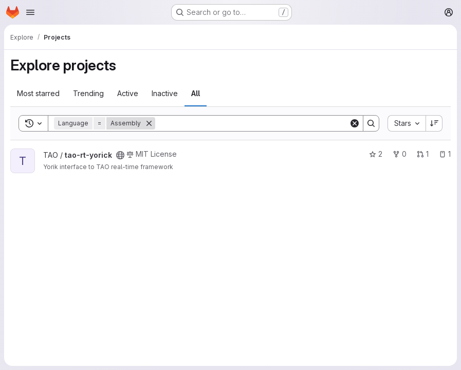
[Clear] (354, 123)
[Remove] (149, 123)
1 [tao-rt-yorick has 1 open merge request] (423, 154)
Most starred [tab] (38, 93)
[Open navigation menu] (30, 12)
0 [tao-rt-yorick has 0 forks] (400, 154)
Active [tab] (127, 93)
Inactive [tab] (165, 93)
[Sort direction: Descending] (434, 123)
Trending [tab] (88, 93)
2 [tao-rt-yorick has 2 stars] (375, 154)
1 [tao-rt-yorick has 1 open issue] (445, 154)
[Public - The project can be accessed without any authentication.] (120, 155)
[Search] (252, 123)
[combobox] (407, 123)
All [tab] (195, 93)
